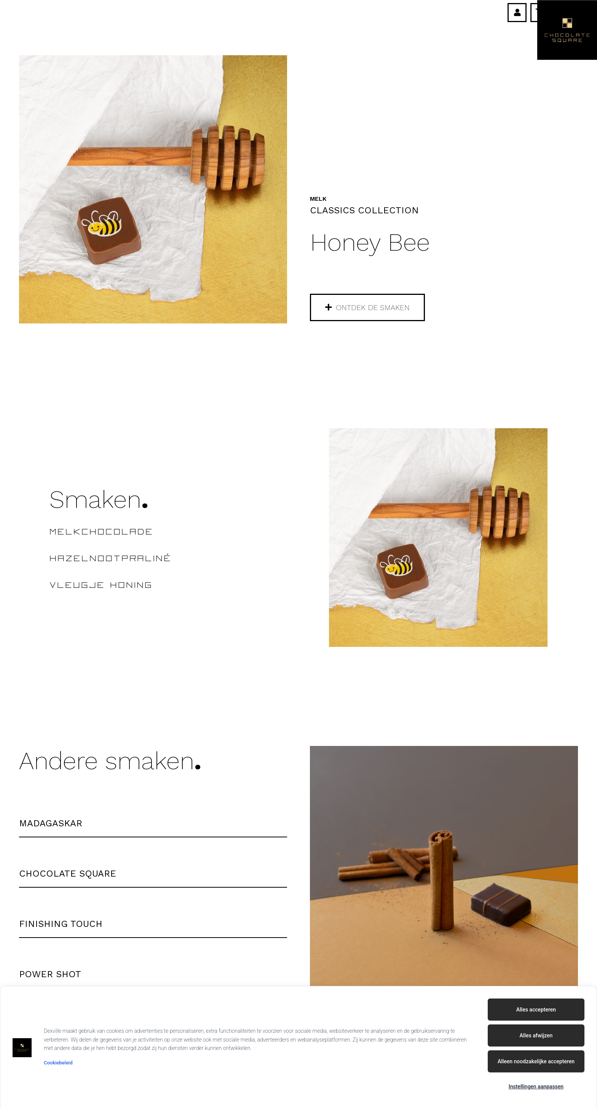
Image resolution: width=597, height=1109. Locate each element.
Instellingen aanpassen (536, 1086)
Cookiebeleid (58, 1063)
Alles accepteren (536, 1010)
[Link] (517, 12)
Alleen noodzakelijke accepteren (536, 1061)
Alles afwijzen (536, 1035)
